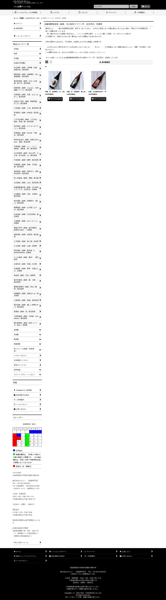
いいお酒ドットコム (22, 6)
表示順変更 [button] (105, 62)
